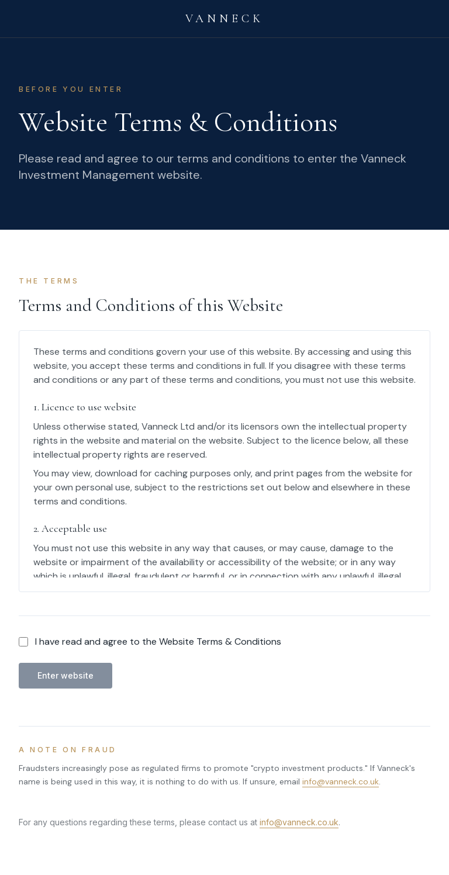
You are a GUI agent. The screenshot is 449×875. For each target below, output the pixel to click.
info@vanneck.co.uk (340, 781)
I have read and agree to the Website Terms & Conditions (158, 641)
